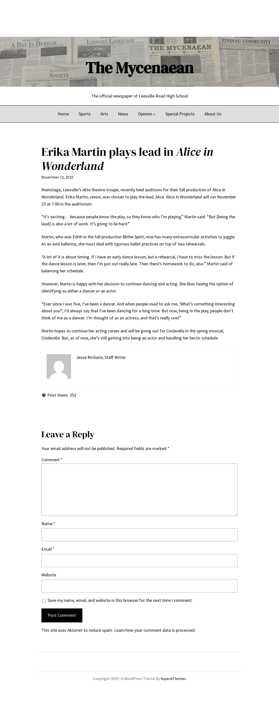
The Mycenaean (139, 67)
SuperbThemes (173, 678)
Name (48, 523)
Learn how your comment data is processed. (155, 630)
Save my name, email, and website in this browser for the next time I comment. (120, 600)
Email (48, 549)
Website (48, 575)
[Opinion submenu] (154, 114)
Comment (52, 459)
